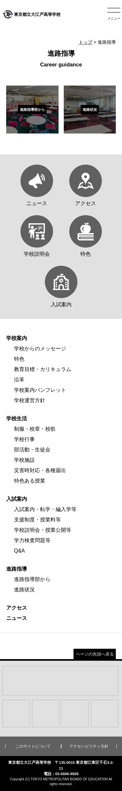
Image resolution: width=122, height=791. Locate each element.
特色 (19, 359)
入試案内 (16, 499)
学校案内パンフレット (40, 390)
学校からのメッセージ (40, 348)
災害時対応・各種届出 (40, 470)
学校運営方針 (29, 400)
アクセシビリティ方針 (88, 746)
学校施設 (24, 460)
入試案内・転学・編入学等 (45, 509)
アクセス (16, 608)
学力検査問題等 (32, 540)
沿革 (19, 379)
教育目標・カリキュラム (42, 369)
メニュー (113, 18)
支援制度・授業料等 (37, 519)
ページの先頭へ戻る (95, 654)
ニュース (16, 618)
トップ (85, 42)
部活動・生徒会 (32, 449)
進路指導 (16, 569)
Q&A (19, 550)
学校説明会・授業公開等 (42, 530)
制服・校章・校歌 (35, 429)
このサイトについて (33, 746)
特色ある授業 (29, 480)
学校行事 (24, 439)
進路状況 (24, 589)
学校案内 (16, 338)
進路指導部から (32, 579)
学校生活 (16, 418)
